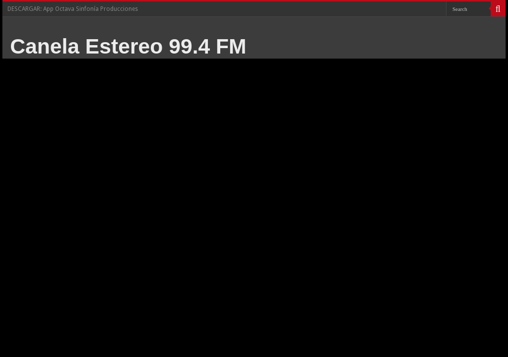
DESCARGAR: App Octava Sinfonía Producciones (72, 8)
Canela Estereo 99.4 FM (128, 46)
